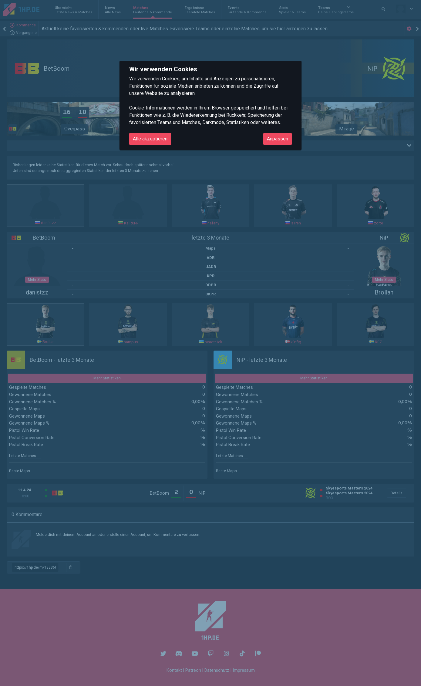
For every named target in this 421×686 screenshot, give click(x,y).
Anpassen (277, 139)
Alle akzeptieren (150, 139)
